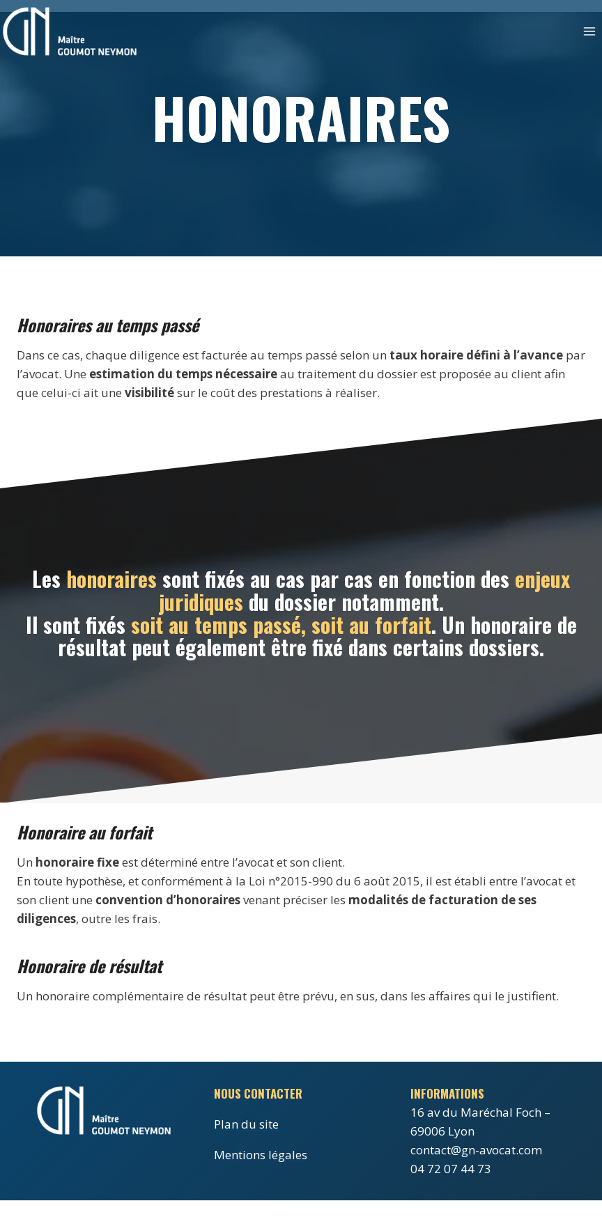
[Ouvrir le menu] (589, 31)
